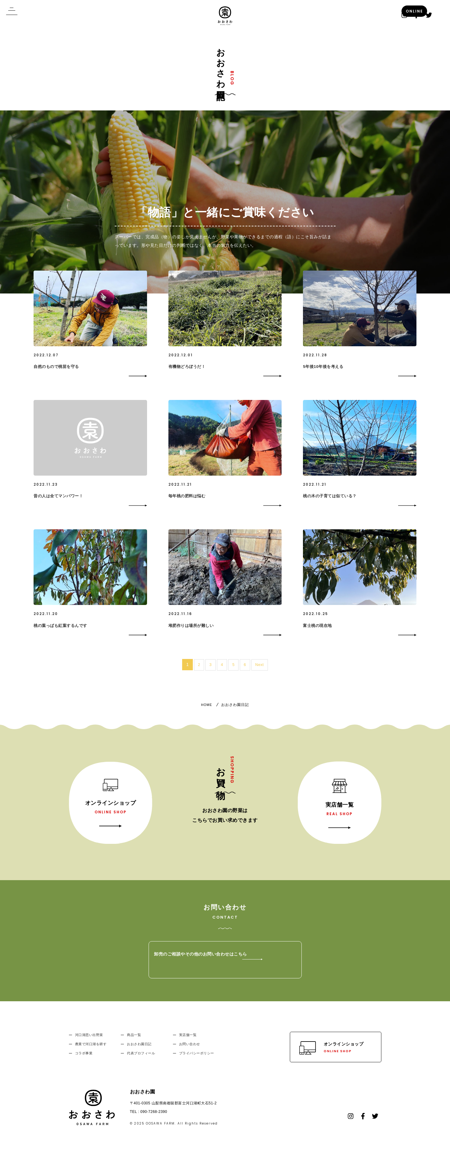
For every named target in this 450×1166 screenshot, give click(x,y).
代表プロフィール (141, 1063)
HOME (206, 715)
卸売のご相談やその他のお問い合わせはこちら (236, 970)
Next (260, 674)
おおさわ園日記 (139, 1054)
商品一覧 (134, 1045)
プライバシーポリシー (196, 1063)
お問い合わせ (189, 1054)
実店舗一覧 (188, 1045)
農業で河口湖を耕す (91, 1054)
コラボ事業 (84, 1063)
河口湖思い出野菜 (89, 1045)
